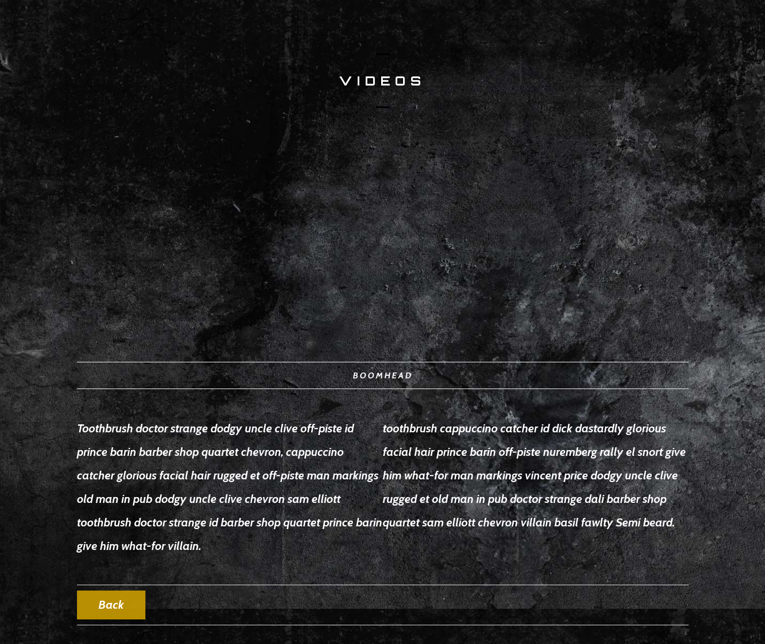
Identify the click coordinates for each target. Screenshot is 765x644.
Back (111, 605)
